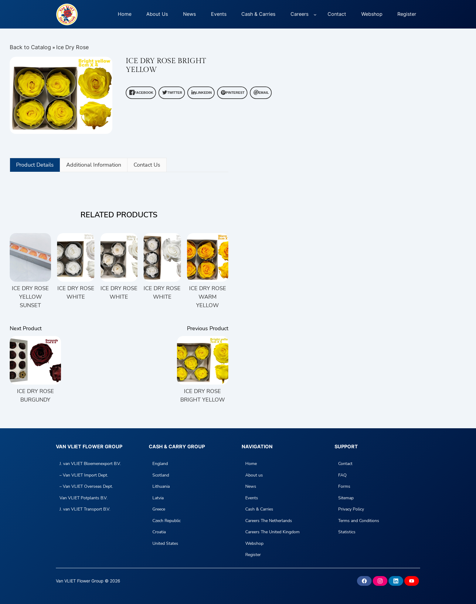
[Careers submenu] (315, 14)
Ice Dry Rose (72, 47)
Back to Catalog (31, 47)
